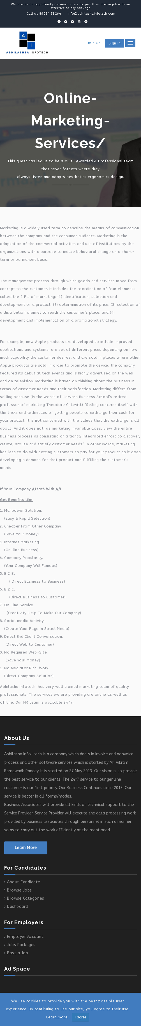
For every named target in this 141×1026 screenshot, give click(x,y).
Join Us (94, 43)
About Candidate (23, 882)
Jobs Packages (21, 944)
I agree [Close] (80, 1017)
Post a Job (17, 953)
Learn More (26, 847)
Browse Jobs (19, 890)
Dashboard (17, 906)
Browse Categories (25, 898)
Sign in (114, 43)
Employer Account (25, 936)
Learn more (57, 1017)
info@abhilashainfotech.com (91, 13)
